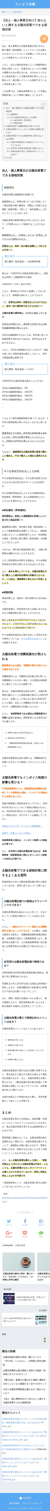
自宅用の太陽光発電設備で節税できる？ (27, 148)
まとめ (9, 157)
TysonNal (6, 1479)
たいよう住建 (25, 4)
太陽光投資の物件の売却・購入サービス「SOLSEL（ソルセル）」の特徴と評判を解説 (24, 1361)
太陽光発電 (20, 1245)
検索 (4, 1334)
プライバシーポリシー (32, 1503)
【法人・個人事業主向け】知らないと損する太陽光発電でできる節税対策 (24, 1401)
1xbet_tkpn (7, 1466)
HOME (25, 1498)
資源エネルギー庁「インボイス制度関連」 (22, 826)
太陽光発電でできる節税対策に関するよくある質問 (25, 137)
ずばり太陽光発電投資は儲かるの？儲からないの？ (24, 1391)
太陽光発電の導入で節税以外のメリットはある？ (27, 152)
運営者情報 (14, 1503)
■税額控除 (18, 123)
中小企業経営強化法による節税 (23, 117)
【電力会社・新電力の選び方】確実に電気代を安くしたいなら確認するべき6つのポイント (25, 1382)
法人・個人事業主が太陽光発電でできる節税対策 (25, 109)
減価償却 (14, 114)
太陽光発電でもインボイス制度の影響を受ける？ (25, 131)
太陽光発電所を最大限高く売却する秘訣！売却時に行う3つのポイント (24, 1372)
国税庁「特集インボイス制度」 (17, 833)
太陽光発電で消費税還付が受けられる (23, 126)
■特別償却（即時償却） (23, 120)
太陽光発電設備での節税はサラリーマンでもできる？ (27, 143)
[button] (42, 104)
